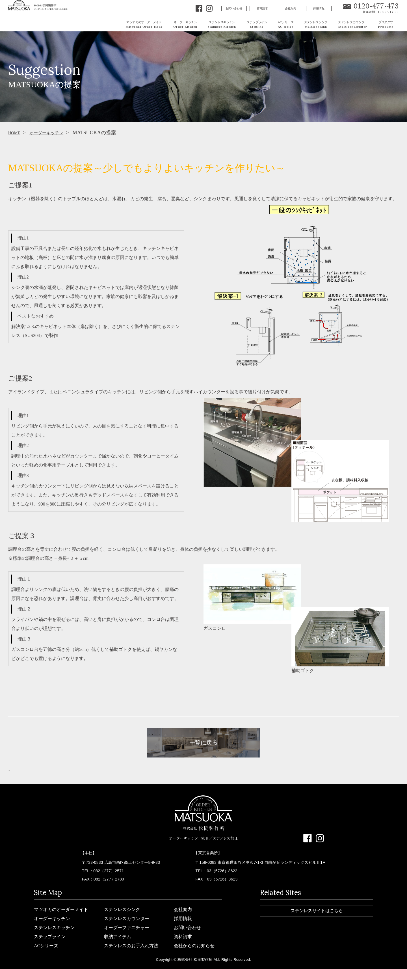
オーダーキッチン (52, 132)
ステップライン (50, 936)
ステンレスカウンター (126, 918)
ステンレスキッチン (54, 927)
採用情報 (318, 8)
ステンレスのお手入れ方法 (131, 945)
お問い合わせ (234, 8)
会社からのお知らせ (194, 945)
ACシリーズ (46, 945)
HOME (15, 132)
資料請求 (262, 8)
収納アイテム (117, 936)
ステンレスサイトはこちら (317, 910)
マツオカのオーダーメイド (61, 909)
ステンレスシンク (122, 909)
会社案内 (290, 8)
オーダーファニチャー (126, 927)
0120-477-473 (376, 6)
